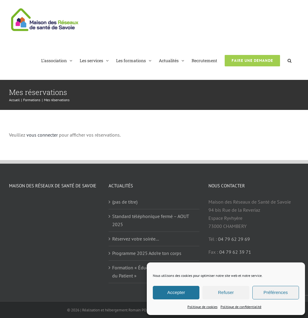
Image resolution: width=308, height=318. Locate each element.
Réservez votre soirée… (135, 239)
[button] (289, 60)
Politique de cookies (202, 306)
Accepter (176, 292)
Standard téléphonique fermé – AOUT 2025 (150, 220)
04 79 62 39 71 (235, 252)
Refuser (226, 292)
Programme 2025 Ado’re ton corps (146, 253)
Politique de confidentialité (240, 306)
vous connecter (42, 135)
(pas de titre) (124, 202)
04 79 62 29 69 (234, 239)
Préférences (275, 292)
